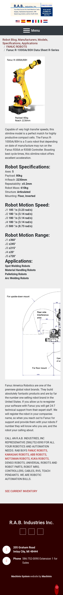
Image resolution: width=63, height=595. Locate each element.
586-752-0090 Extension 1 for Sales (39, 560)
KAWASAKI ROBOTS (17, 454)
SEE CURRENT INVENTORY (21, 491)
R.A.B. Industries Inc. (31, 522)
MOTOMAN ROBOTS (17, 458)
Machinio (47, 576)
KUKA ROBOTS (40, 458)
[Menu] (26, 30)
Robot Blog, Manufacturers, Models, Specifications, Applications (25, 41)
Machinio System (20, 576)
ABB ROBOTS (38, 454)
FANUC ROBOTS (37, 450)
